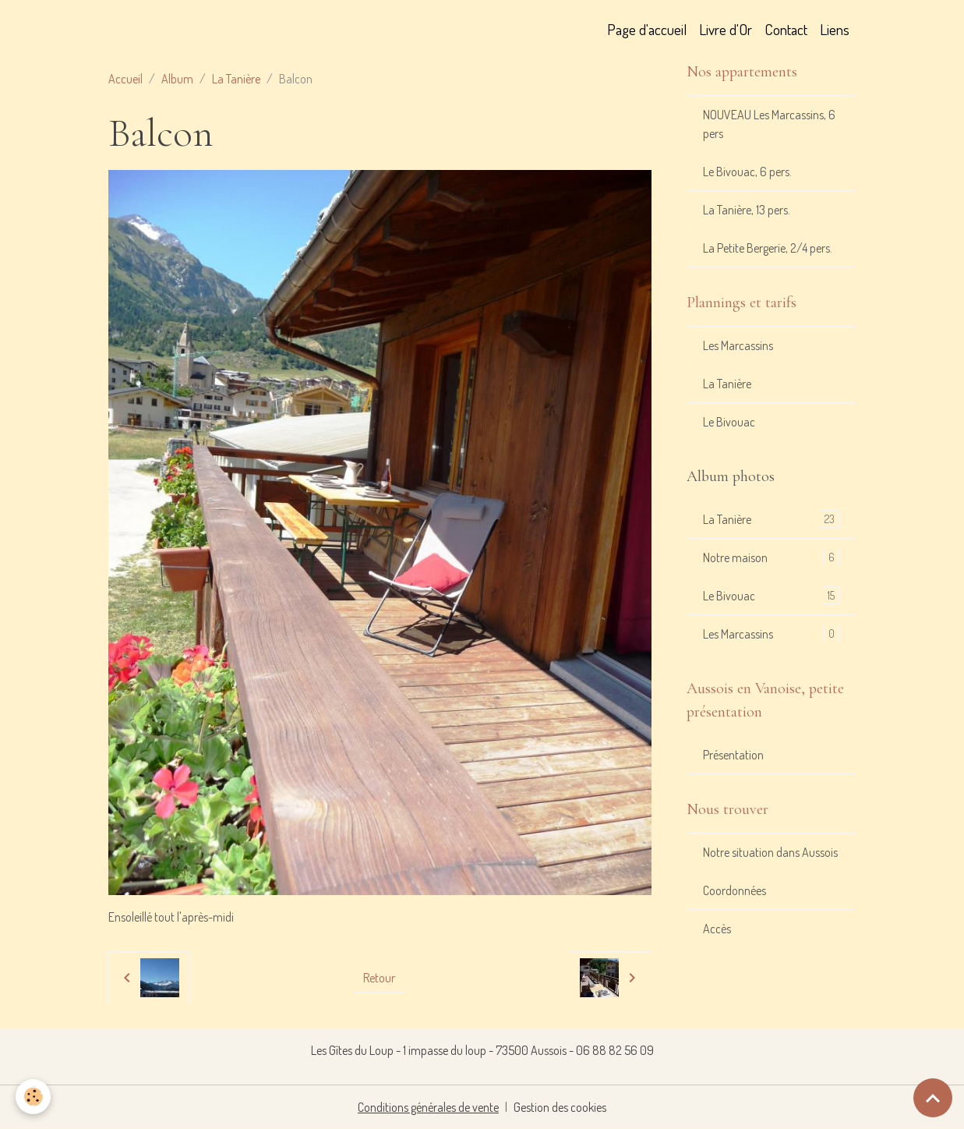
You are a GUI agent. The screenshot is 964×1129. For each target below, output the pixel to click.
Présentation (733, 755)
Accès (717, 928)
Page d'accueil (647, 29)
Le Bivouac (729, 422)
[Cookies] (33, 1096)
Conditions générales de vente (428, 1107)
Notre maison (771, 557)
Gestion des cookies (560, 1107)
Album (177, 79)
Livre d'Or (725, 29)
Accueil (125, 79)
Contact (785, 29)
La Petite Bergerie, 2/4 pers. (767, 248)
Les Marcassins (738, 345)
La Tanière (236, 79)
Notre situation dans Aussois (770, 852)
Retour (379, 978)
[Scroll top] (932, 1097)
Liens (834, 29)
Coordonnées (734, 890)
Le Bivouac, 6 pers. (747, 171)
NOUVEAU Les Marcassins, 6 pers (769, 124)
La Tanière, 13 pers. (746, 210)
